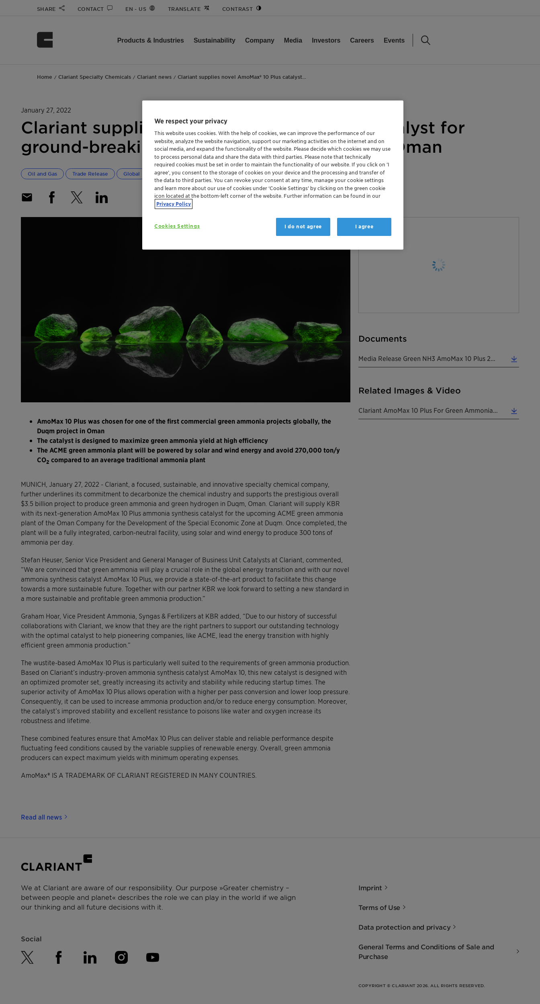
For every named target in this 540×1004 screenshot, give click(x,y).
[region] (272, 175)
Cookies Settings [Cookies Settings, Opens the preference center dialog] (177, 226)
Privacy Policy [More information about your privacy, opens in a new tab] (173, 204)
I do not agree (303, 226)
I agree (364, 226)
